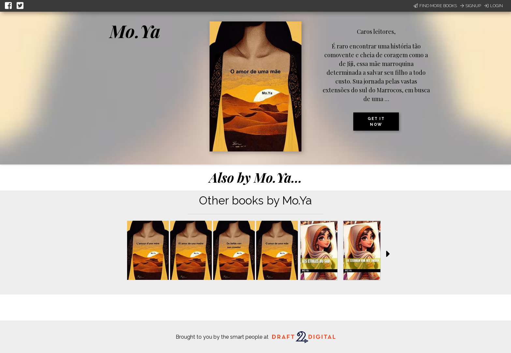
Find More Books (435, 5)
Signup (470, 5)
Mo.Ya (135, 31)
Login (493, 5)
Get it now (376, 121)
